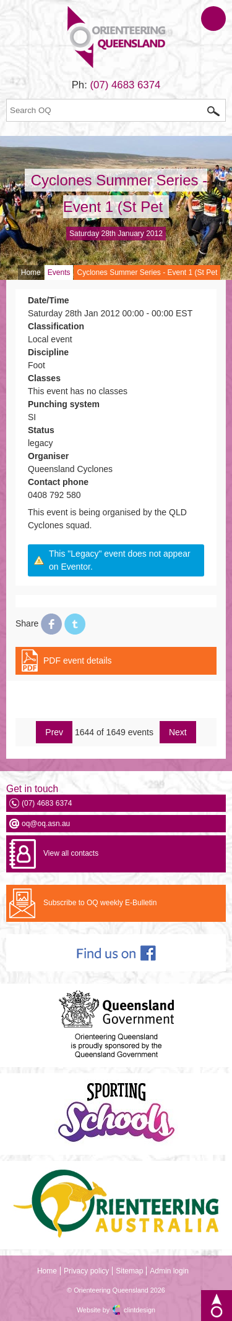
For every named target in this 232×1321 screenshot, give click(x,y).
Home (31, 272)
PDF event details (77, 660)
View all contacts (70, 853)
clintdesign (139, 1310)
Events (59, 272)
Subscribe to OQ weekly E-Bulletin (100, 902)
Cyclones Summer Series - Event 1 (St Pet (147, 272)
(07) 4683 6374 (125, 85)
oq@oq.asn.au (46, 823)
